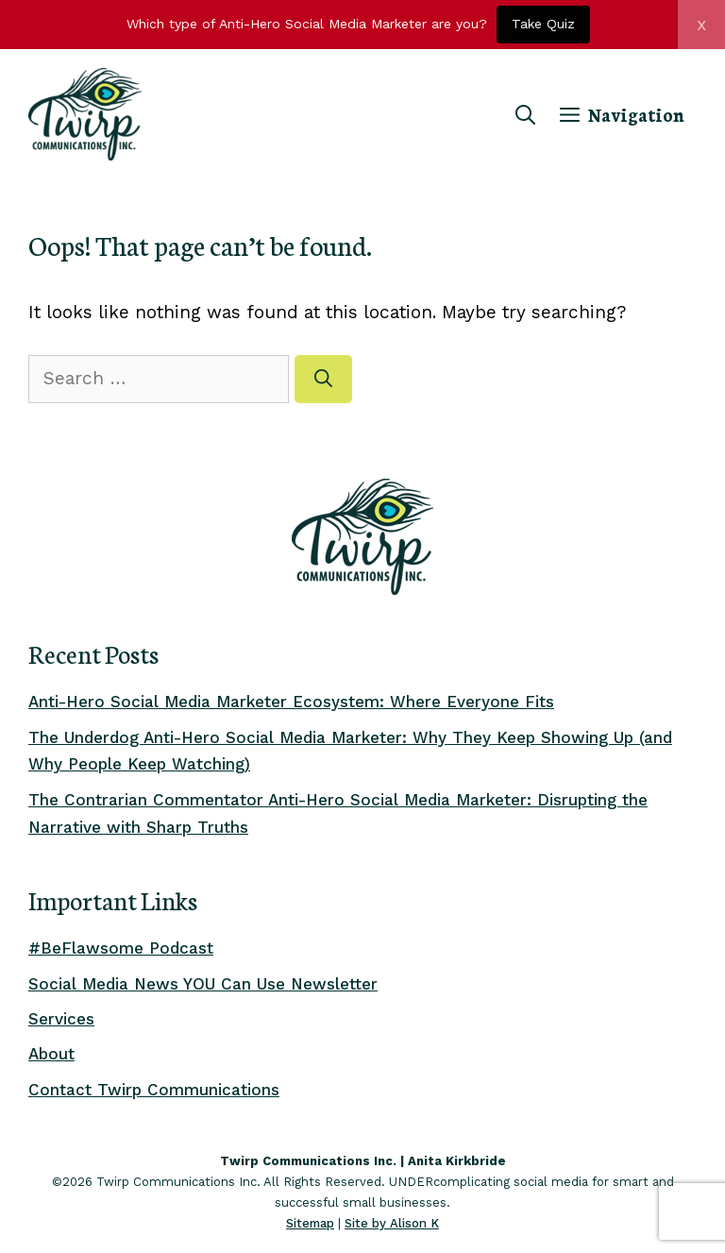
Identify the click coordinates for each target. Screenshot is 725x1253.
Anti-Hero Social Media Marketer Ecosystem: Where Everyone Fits (291, 701)
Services (61, 1018)
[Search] (323, 379)
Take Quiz (543, 23)
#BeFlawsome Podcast (120, 948)
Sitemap (310, 1223)
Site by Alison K (392, 1223)
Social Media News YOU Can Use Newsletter (203, 983)
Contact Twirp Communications (153, 1089)
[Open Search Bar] (525, 114)
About (51, 1053)
